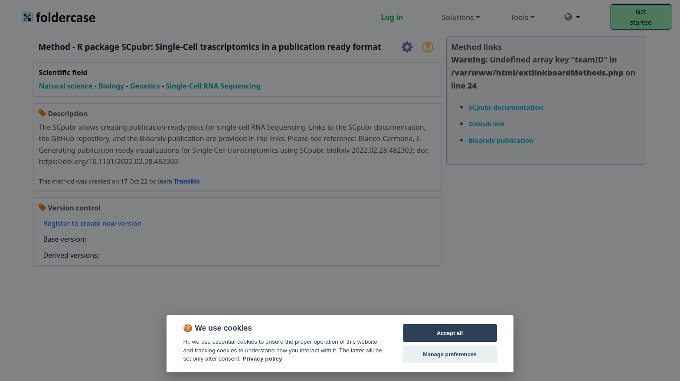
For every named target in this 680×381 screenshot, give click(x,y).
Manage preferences (450, 354)
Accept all (450, 333)
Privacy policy (262, 358)
